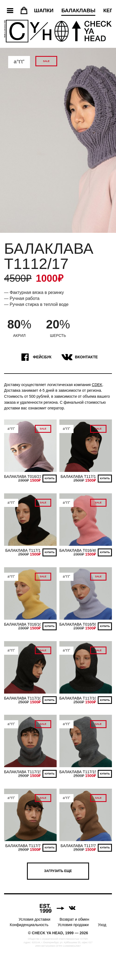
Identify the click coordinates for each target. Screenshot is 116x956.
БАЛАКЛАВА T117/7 (23, 846)
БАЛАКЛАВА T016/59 (78, 624)
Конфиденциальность (29, 925)
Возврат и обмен (74, 919)
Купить (49, 478)
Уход (102, 925)
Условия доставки (34, 919)
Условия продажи (73, 925)
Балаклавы (78, 10)
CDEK (97, 385)
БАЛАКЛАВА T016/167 (24, 624)
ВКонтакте (79, 357)
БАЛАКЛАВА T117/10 (22, 698)
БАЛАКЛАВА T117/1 (78, 476)
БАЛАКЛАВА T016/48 (78, 550)
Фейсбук (34, 357)
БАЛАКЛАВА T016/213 (24, 476)
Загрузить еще (58, 871)
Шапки (43, 10)
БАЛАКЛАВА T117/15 (22, 772)
